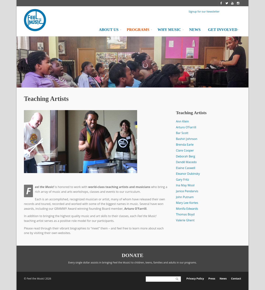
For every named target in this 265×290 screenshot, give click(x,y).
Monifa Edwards (187, 209)
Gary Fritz (182, 179)
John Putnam (185, 197)
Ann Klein (182, 121)
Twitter (182, 12)
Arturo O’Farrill (186, 127)
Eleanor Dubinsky (188, 174)
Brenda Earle (185, 145)
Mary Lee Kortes (187, 203)
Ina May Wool (185, 185)
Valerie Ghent (185, 220)
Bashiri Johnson (186, 139)
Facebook (174, 12)
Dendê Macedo (186, 162)
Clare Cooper (185, 150)
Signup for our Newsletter (204, 11)
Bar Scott (182, 133)
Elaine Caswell (185, 168)
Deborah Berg (185, 156)
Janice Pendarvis (187, 191)
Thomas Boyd (185, 214)
